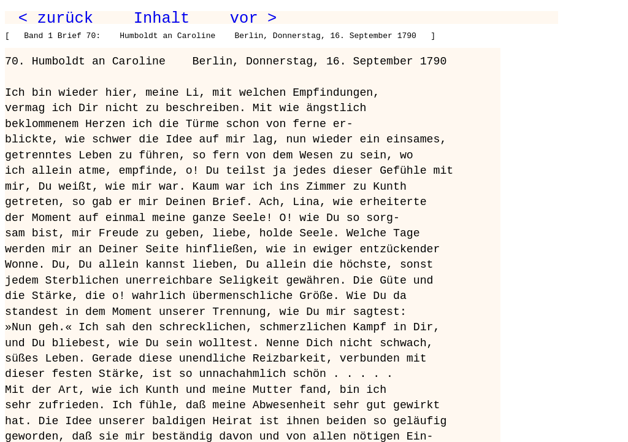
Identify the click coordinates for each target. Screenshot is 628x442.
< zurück (55, 18)
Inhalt (162, 18)
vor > (253, 18)
